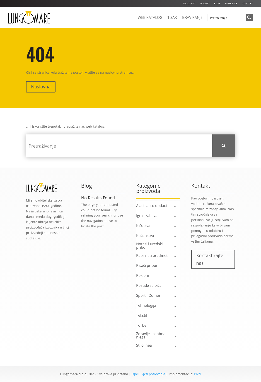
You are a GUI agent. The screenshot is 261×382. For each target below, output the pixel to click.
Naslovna (189, 3)
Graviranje (192, 17)
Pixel (197, 374)
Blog (217, 3)
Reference (231, 3)
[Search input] (227, 17)
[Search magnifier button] (249, 17)
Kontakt (247, 3)
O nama (204, 3)
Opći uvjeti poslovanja (148, 374)
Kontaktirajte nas (209, 259)
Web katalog (150, 17)
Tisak (172, 17)
